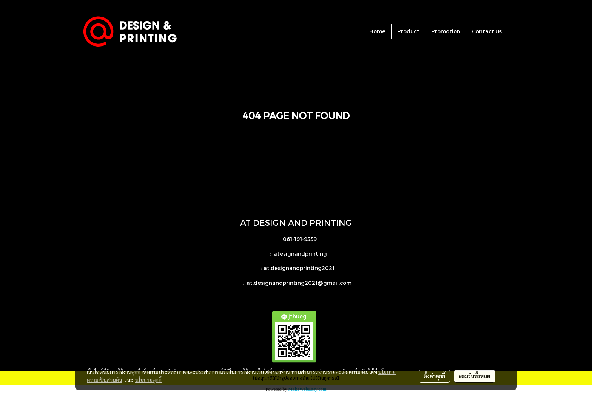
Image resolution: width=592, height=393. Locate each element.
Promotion (445, 31)
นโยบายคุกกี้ (148, 379)
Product (408, 31)
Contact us (487, 31)
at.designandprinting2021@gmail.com (300, 283)
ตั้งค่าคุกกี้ (434, 376)
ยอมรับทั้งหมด (474, 376)
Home (377, 31)
